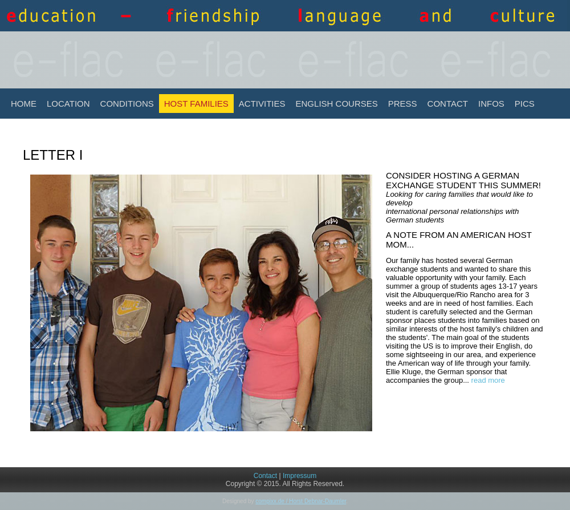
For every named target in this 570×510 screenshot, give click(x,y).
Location (68, 103)
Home (23, 103)
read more (488, 380)
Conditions (127, 103)
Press (402, 103)
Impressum (299, 476)
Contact (447, 103)
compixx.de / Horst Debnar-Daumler (300, 501)
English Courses (337, 103)
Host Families (196, 103)
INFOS (491, 103)
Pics (525, 103)
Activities (262, 103)
